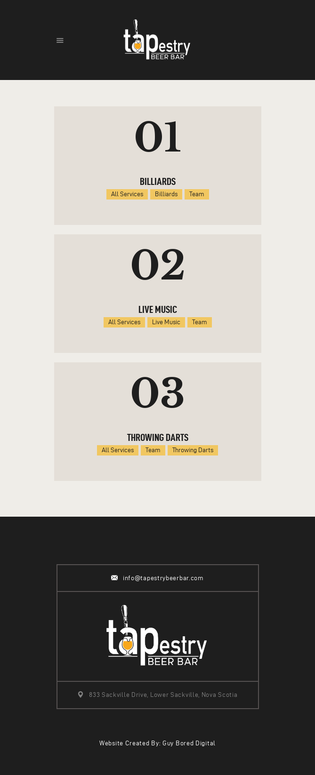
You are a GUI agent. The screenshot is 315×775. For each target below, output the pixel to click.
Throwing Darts (157, 437)
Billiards (158, 181)
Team (196, 194)
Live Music (157, 309)
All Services (127, 194)
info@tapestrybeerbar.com (163, 578)
